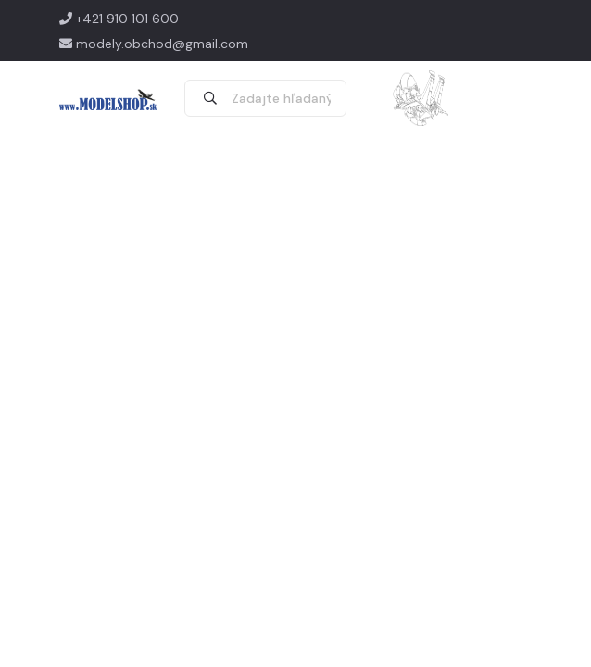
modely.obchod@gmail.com (153, 43)
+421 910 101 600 (119, 18)
